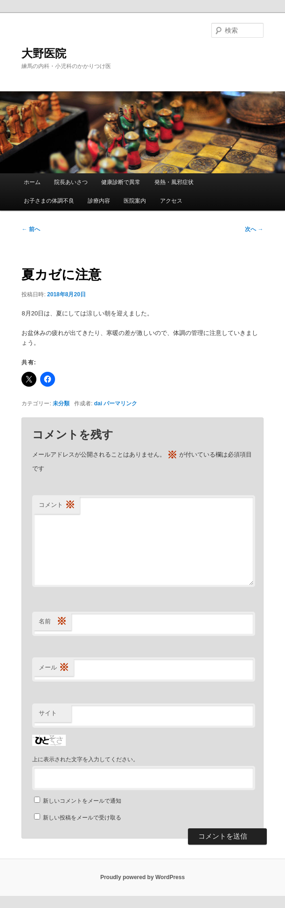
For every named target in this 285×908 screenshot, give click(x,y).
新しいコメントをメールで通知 (82, 801)
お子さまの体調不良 (49, 201)
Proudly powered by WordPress (142, 877)
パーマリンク (120, 403)
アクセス (171, 201)
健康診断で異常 (120, 182)
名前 (53, 621)
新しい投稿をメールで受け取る (82, 817)
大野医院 (43, 53)
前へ (30, 229)
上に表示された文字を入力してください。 (85, 759)
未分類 (61, 403)
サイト (48, 713)
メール (54, 668)
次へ (254, 229)
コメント (57, 505)
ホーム (32, 182)
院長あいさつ (71, 182)
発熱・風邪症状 (174, 182)
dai (98, 403)
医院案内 (135, 201)
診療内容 (99, 201)
